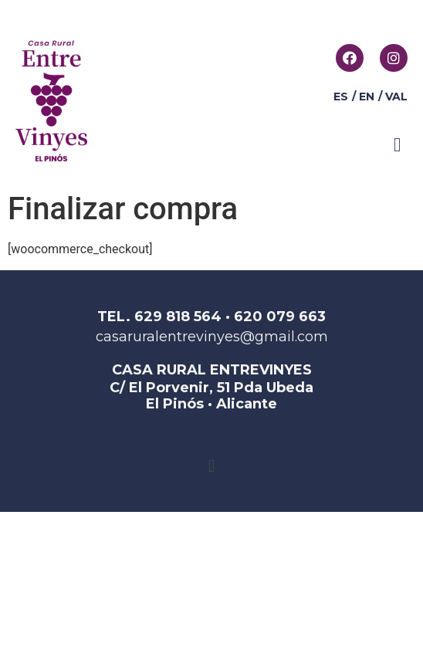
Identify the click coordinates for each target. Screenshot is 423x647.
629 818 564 (178, 316)
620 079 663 (280, 316)
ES (340, 96)
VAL (396, 96)
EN (366, 96)
